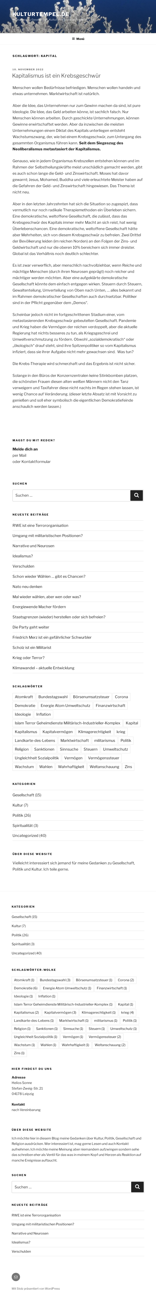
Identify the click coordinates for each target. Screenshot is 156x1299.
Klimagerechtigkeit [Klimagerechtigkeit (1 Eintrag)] (99, 1012)
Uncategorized (25, 835)
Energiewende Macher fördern (39, 607)
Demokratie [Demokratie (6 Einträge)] (26, 988)
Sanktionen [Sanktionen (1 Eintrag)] (47, 1029)
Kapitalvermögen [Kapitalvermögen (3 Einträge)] (60, 1012)
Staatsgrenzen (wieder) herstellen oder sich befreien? (59, 617)
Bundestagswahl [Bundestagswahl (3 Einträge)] (55, 980)
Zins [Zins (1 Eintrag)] (19, 1053)
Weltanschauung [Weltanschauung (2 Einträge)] (110, 1045)
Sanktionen (44, 749)
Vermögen (73, 758)
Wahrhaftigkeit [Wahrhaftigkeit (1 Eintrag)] (75, 1045)
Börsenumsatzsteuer (91, 697)
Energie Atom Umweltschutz (65, 705)
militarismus (104, 740)
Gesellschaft (23, 795)
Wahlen (46, 767)
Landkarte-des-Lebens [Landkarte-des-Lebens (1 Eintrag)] (34, 1021)
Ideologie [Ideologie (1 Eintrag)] (23, 996)
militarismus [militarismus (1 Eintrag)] (105, 1021)
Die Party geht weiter (31, 627)
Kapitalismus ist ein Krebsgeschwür (56, 75)
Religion (22, 749)
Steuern (91, 749)
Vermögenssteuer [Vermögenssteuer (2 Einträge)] (105, 1037)
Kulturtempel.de (41, 14)
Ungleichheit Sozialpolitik (37, 758)
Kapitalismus (26, 732)
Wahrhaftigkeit (71, 767)
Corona (121, 697)
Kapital (132, 723)
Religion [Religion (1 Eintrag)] (22, 1029)
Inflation (43, 714)
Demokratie (25, 705)
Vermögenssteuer (103, 758)
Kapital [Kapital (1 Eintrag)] (125, 1004)
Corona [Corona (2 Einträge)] (126, 980)
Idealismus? (23, 556)
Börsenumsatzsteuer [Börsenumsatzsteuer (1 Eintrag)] (94, 980)
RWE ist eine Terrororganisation (40, 525)
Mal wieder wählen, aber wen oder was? (47, 597)
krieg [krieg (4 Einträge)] (127, 1012)
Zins (128, 767)
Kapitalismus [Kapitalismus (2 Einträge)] (26, 1012)
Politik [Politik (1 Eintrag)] (130, 1021)
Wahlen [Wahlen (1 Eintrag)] (48, 1045)
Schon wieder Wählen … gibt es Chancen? (49, 576)
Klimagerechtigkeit (94, 732)
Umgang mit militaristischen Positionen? (48, 535)
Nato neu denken (27, 586)
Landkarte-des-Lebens (35, 740)
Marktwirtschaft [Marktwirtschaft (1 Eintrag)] (74, 1021)
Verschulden (23, 566)
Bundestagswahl (53, 697)
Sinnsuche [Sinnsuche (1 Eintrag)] (73, 1029)
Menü (78, 39)
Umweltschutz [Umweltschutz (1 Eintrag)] (123, 1029)
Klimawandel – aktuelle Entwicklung (43, 668)
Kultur (18, 805)
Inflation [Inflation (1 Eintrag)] (46, 996)
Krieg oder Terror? (28, 658)
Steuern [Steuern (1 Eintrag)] (97, 1029)
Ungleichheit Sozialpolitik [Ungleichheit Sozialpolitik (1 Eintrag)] (35, 1037)
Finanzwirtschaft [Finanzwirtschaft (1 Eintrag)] (112, 988)
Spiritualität (23, 825)
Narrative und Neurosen (33, 546)
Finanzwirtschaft (110, 705)
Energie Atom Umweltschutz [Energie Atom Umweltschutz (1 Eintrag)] (67, 988)
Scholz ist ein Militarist (32, 647)
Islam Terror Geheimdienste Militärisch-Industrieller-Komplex (67, 723)
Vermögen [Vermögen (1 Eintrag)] (73, 1037)
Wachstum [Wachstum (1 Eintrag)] (24, 1045)
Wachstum (24, 767)
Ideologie (23, 714)
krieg (121, 732)
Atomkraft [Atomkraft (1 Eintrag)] (24, 980)
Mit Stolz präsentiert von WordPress (36, 1288)
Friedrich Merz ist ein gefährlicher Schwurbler (52, 637)
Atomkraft (24, 697)
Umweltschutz (115, 749)
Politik (126, 740)
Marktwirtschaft (74, 740)
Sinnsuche (69, 749)
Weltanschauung (104, 767)
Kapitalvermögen (58, 732)
